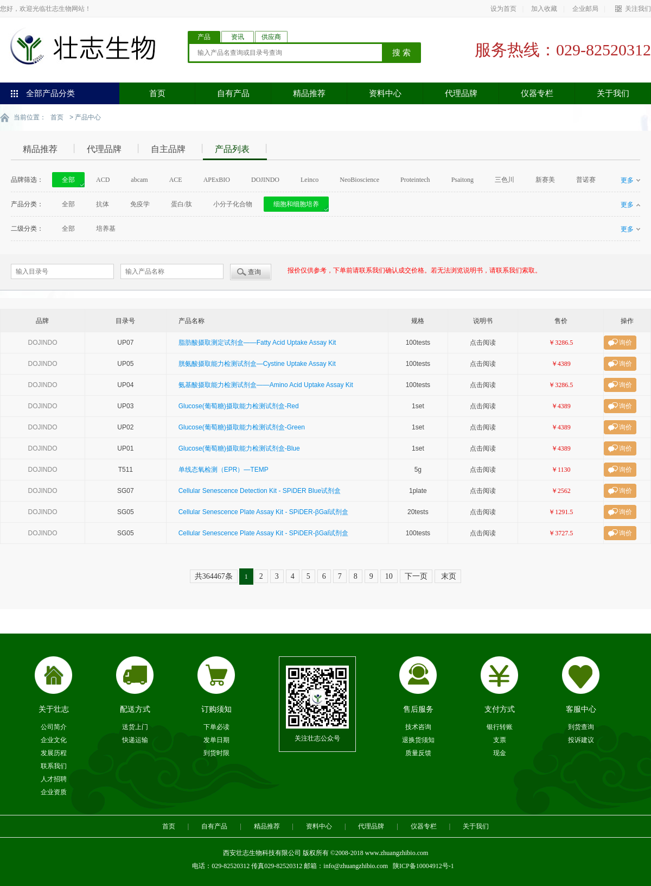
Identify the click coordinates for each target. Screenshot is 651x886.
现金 (499, 752)
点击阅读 (483, 342)
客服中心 (581, 709)
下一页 (416, 576)
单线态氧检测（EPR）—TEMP (223, 469)
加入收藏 (544, 8)
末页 (448, 576)
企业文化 (54, 739)
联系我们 (54, 765)
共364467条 (214, 576)
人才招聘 (54, 778)
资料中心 (385, 93)
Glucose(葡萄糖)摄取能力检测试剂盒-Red (238, 405)
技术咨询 (418, 726)
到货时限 (216, 752)
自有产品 (233, 93)
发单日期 (216, 739)
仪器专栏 (537, 93)
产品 (203, 37)
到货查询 (581, 726)
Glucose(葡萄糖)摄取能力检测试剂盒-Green (241, 427)
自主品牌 (168, 148)
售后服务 (418, 709)
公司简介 (54, 726)
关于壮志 (54, 709)
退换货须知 (418, 739)
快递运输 (135, 739)
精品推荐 (309, 93)
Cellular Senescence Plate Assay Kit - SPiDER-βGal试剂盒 (263, 511)
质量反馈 (418, 752)
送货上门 (135, 726)
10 (389, 576)
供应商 (271, 37)
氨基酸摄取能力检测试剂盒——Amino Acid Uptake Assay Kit (265, 384)
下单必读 (216, 726)
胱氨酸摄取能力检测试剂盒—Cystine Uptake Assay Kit (257, 363)
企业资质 (54, 791)
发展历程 (54, 752)
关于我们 (613, 93)
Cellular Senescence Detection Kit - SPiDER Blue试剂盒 (259, 490)
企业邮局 (585, 8)
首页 (157, 93)
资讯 (237, 37)
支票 (499, 739)
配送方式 (135, 709)
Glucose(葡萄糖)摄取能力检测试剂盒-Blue (239, 448)
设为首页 (503, 8)
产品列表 (232, 148)
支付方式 (499, 709)
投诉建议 (581, 739)
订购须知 (216, 709)
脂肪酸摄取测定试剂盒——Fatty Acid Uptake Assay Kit (257, 342)
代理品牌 (461, 93)
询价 (625, 342)
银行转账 (500, 726)
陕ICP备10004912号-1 (423, 865)
